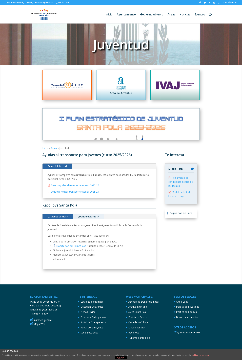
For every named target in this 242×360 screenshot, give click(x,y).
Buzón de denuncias (187, 317)
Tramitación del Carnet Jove (71, 246)
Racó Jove (133, 332)
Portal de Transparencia (93, 322)
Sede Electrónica (89, 332)
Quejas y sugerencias (188, 332)
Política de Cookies (186, 311)
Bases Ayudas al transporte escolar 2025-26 (75, 185)
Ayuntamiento (126, 14)
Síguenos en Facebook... (183, 213)
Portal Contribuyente (91, 327)
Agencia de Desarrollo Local (143, 301)
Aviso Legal (182, 301)
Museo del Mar (136, 327)
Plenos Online (87, 311)
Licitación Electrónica (91, 306)
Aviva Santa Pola (137, 311)
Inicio (109, 14)
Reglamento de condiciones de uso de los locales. (180, 181)
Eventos (199, 14)
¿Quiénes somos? (58, 216)
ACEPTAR (121, 358)
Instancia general (43, 320)
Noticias (184, 14)
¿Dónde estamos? (88, 216)
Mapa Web (39, 324)
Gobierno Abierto (151, 14)
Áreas (171, 14)
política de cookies (200, 355)
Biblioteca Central (138, 317)
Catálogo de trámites (92, 301)
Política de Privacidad (187, 306)
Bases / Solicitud (57, 166)
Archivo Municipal (137, 306)
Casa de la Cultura (138, 322)
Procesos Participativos (93, 317)
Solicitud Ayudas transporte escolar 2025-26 (75, 191)
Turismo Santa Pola (139, 337)
